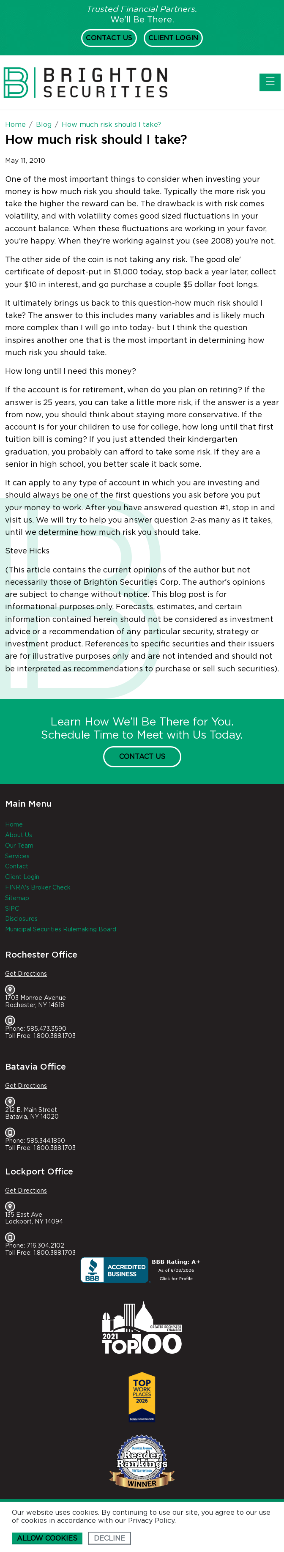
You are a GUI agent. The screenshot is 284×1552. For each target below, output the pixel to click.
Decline (109, 1538)
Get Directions (26, 974)
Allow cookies (47, 1538)
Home (14, 825)
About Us (18, 835)
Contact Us (109, 38)
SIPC (12, 909)
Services (17, 856)
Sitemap (17, 898)
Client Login (173, 38)
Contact (16, 867)
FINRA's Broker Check (38, 888)
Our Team (19, 846)
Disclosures (21, 919)
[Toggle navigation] (270, 82)
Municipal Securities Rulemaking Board (60, 930)
